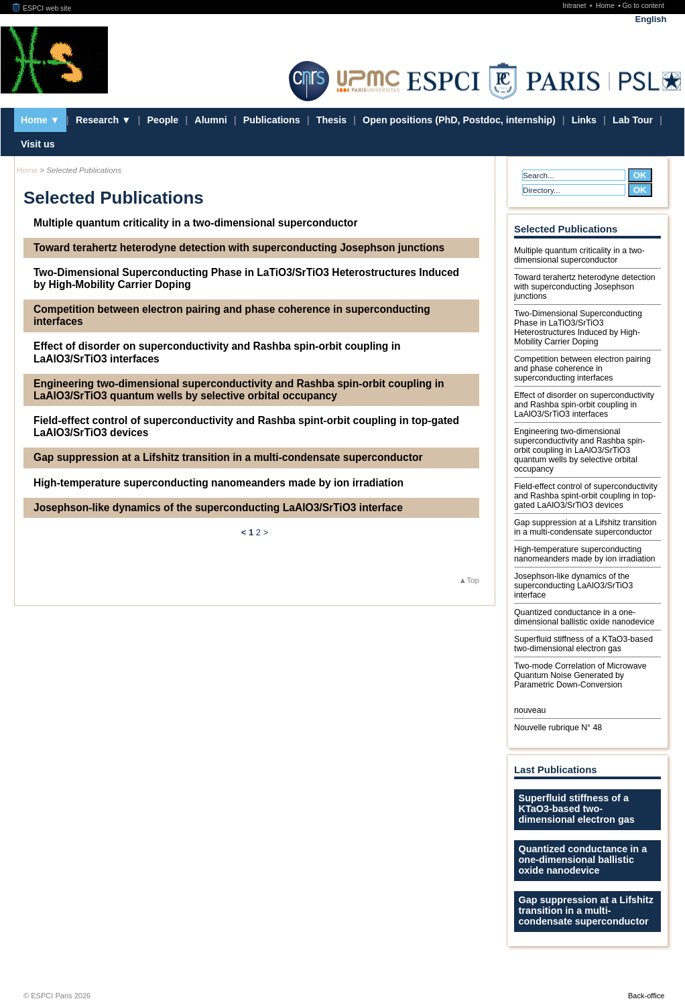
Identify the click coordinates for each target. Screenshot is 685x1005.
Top (472, 580)
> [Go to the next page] (266, 532)
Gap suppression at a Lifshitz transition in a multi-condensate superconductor (228, 457)
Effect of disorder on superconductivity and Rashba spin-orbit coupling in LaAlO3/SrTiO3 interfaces (217, 352)
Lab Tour (633, 120)
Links (584, 120)
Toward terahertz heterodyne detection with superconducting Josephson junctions (239, 247)
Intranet (575, 5)
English (651, 19)
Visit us (38, 144)
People (162, 120)
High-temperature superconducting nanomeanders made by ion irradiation (218, 482)
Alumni (210, 120)
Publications (271, 120)
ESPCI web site (42, 8)
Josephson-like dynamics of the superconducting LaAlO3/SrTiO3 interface (218, 507)
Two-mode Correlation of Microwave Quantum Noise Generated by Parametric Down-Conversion (580, 675)
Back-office (646, 996)
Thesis (331, 120)
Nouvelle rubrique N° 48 (558, 727)
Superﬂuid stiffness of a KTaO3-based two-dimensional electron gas (583, 643)
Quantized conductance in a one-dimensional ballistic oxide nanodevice (584, 617)
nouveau (530, 710)
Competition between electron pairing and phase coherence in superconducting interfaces (232, 315)
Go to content (643, 5)
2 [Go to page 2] (258, 532)
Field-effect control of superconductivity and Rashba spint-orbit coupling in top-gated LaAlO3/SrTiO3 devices (246, 426)
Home (606, 5)
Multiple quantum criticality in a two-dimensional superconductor (195, 222)
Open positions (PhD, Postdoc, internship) (459, 120)
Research (98, 120)
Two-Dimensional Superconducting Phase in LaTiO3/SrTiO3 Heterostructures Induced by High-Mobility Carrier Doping (246, 278)
